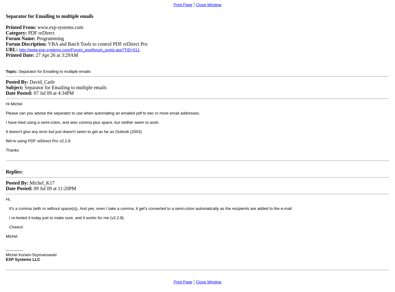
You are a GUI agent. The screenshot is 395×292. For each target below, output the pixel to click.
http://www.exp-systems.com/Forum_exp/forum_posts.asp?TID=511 (79, 50)
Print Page (183, 4)
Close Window (208, 4)
